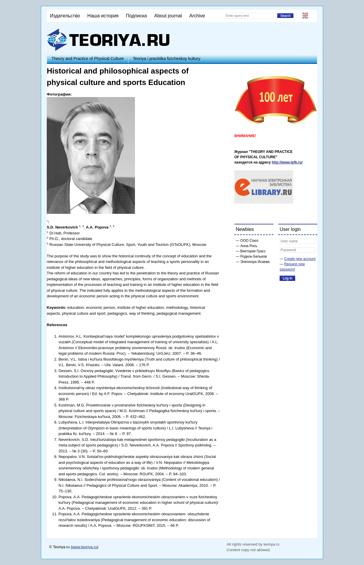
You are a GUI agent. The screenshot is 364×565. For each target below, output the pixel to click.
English (305, 16)
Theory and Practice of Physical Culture (87, 58)
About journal (168, 15)
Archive (197, 15)
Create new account (300, 259)
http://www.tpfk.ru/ (287, 162)
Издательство (65, 15)
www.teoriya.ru (84, 547)
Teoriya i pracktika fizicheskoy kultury (167, 58)
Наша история (102, 15)
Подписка (136, 15)
